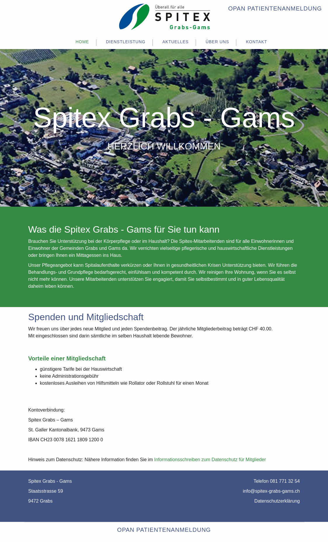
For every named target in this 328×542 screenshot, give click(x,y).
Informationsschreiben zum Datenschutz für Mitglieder (210, 459)
